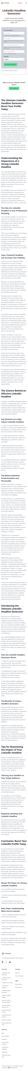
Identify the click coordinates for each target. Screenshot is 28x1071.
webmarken (14, 1067)
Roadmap (4, 1039)
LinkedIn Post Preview (7, 982)
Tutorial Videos (5, 1036)
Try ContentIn (14, 88)
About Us (17, 973)
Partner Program (19, 976)
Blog (3, 1033)
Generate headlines (10, 64)
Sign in (20, 3)
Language (6, 56)
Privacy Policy (18, 984)
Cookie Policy (18, 987)
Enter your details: (8, 30)
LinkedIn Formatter (6, 1020)
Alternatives (5, 1052)
